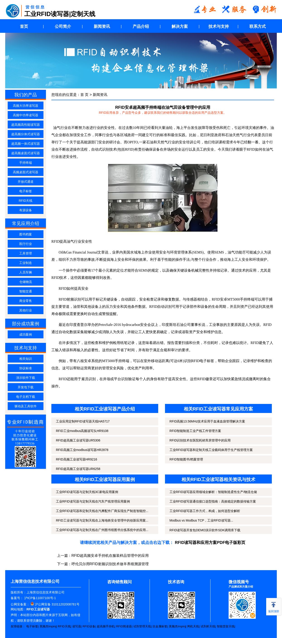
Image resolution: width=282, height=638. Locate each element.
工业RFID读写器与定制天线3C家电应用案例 (87, 492)
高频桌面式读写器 (25, 172)
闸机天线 (193, 626)
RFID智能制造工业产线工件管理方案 (195, 431)
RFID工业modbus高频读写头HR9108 (82, 431)
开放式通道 (25, 181)
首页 (24, 26)
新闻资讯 (102, 26)
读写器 (76, 626)
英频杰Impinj (48, 626)
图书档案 (25, 234)
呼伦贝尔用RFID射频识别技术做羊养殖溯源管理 (110, 564)
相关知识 (25, 359)
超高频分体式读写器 (25, 134)
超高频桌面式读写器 (25, 153)
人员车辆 (25, 272)
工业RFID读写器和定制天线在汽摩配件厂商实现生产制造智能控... (102, 511)
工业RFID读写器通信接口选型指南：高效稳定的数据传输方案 (213, 501)
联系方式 (257, 26)
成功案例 (25, 334)
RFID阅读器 (124, 626)
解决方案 (180, 26)
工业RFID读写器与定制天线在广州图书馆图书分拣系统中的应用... (102, 530)
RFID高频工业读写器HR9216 (76, 459)
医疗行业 (25, 244)
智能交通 (25, 291)
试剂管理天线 (142, 626)
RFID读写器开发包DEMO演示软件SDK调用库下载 (205, 530)
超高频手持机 (106, 626)
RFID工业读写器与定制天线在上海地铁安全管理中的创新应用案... (102, 520)
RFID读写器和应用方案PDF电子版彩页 (210, 542)
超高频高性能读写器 (25, 124)
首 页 (84, 95)
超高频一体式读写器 (25, 143)
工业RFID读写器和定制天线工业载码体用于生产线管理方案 (211, 450)
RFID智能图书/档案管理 (186, 459)
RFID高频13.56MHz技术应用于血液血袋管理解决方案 (207, 421)
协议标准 (25, 368)
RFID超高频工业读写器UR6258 (78, 469)
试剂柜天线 (208, 626)
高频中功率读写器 (25, 115)
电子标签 (25, 191)
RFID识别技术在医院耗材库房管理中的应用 (200, 440)
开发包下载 (25, 387)
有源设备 (25, 210)
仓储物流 (25, 282)
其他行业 (25, 310)
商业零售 (25, 301)
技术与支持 (218, 26)
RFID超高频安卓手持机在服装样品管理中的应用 (110, 555)
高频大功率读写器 (25, 105)
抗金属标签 (160, 626)
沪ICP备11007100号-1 (39, 598)
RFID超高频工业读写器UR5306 (78, 440)
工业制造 (25, 263)
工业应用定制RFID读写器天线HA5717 (83, 421)
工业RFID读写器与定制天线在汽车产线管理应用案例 (93, 501)
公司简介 (63, 26)
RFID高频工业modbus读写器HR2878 (82, 450)
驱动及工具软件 (25, 406)
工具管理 (25, 253)
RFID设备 (89, 626)
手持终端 (25, 162)
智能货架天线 (225, 626)
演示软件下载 (25, 377)
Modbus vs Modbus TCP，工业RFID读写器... (201, 520)
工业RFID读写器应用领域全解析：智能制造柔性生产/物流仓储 (213, 492)
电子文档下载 (25, 396)
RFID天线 (26, 200)
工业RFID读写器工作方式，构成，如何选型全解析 (205, 511)
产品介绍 (141, 26)
